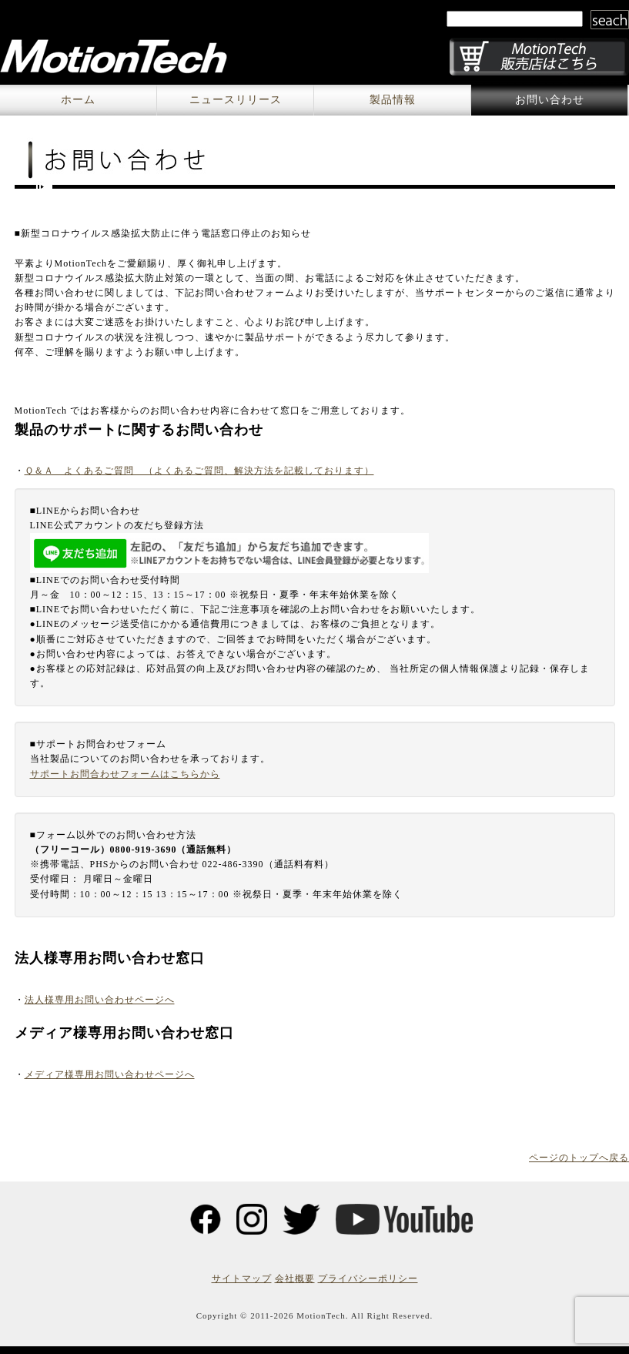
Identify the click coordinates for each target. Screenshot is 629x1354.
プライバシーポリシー (368, 1278)
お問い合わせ (549, 100)
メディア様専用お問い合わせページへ (110, 1074)
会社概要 (295, 1278)
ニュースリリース (235, 100)
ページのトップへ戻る (579, 1157)
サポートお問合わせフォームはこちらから (125, 774)
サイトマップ (242, 1278)
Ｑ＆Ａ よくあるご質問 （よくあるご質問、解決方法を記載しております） (199, 470)
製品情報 (393, 100)
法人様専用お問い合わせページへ (100, 999)
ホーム (78, 100)
